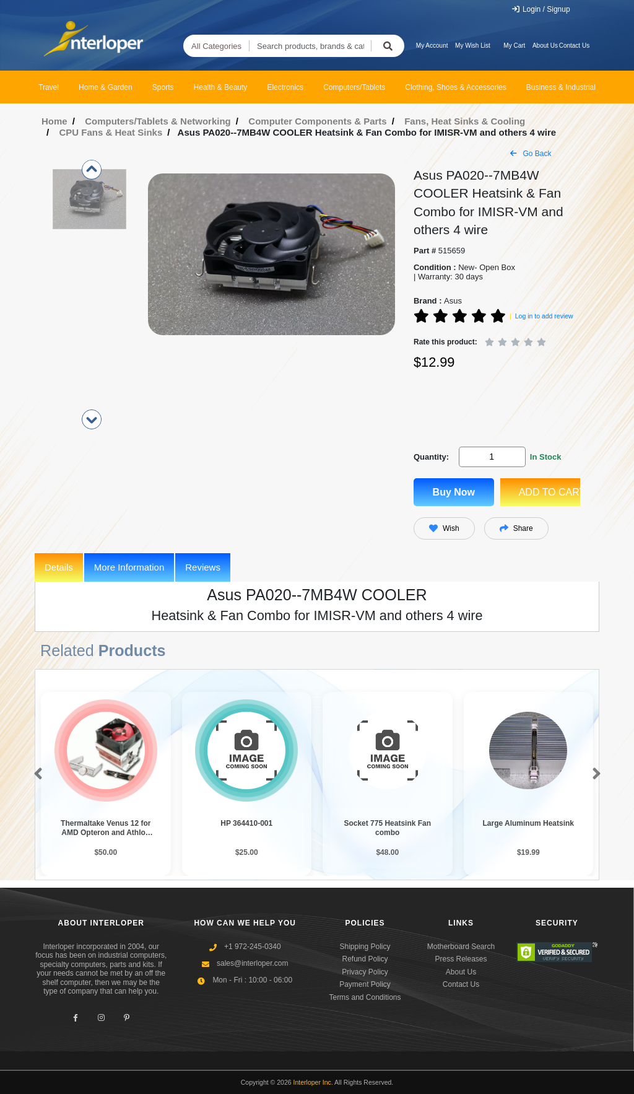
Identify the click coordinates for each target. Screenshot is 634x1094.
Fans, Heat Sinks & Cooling (464, 121)
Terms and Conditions (365, 997)
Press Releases (461, 959)
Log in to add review (544, 316)
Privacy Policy (365, 972)
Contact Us (574, 45)
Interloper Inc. (313, 1082)
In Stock (546, 457)
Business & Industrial (561, 87)
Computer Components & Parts (317, 121)
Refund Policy (365, 959)
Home (54, 121)
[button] (35, 774)
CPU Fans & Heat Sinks (111, 132)
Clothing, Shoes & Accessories (455, 87)
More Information (129, 567)
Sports (163, 87)
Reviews (202, 567)
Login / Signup (540, 9)
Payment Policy (365, 984)
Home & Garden (105, 87)
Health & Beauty (221, 87)
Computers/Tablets (354, 87)
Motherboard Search (461, 946)
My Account (432, 45)
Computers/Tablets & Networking (158, 121)
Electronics (285, 87)
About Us (545, 45)
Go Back (530, 153)
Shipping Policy (364, 946)
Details (59, 567)
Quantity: (431, 457)
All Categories (216, 46)
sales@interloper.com (253, 963)
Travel (48, 87)
